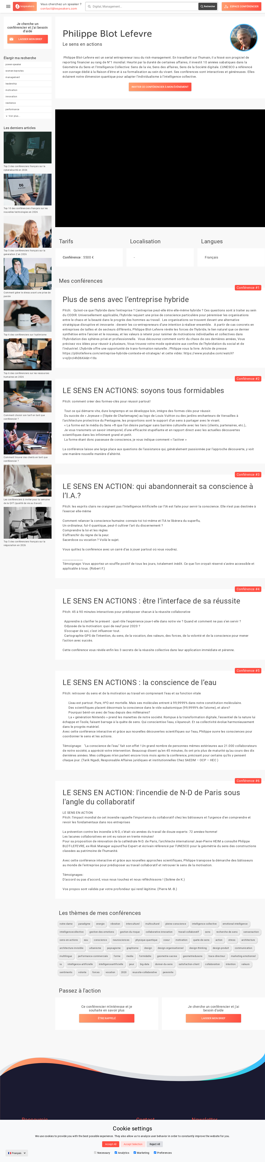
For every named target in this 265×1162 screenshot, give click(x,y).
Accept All (110, 1144)
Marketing (141, 1152)
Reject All (155, 1144)
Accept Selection (133, 1144)
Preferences (163, 1152)
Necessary (102, 1152)
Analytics (122, 1152)
